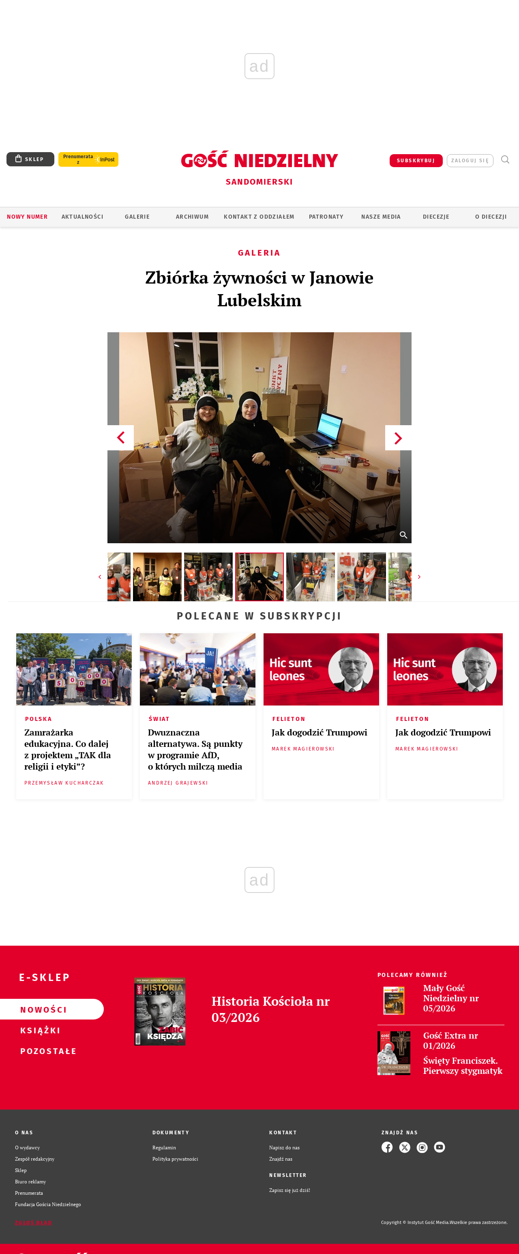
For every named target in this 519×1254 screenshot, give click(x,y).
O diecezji (491, 216)
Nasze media (381, 216)
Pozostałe (39, 1050)
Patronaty (326, 216)
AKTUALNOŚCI (82, 216)
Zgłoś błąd (33, 1223)
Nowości (39, 1009)
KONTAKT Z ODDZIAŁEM (259, 216)
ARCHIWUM (192, 216)
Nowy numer (27, 216)
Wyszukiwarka (505, 159)
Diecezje (436, 216)
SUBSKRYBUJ (416, 160)
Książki (39, 1030)
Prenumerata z (78, 159)
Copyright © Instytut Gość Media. (415, 1222)
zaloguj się (470, 160)
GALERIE (137, 216)
